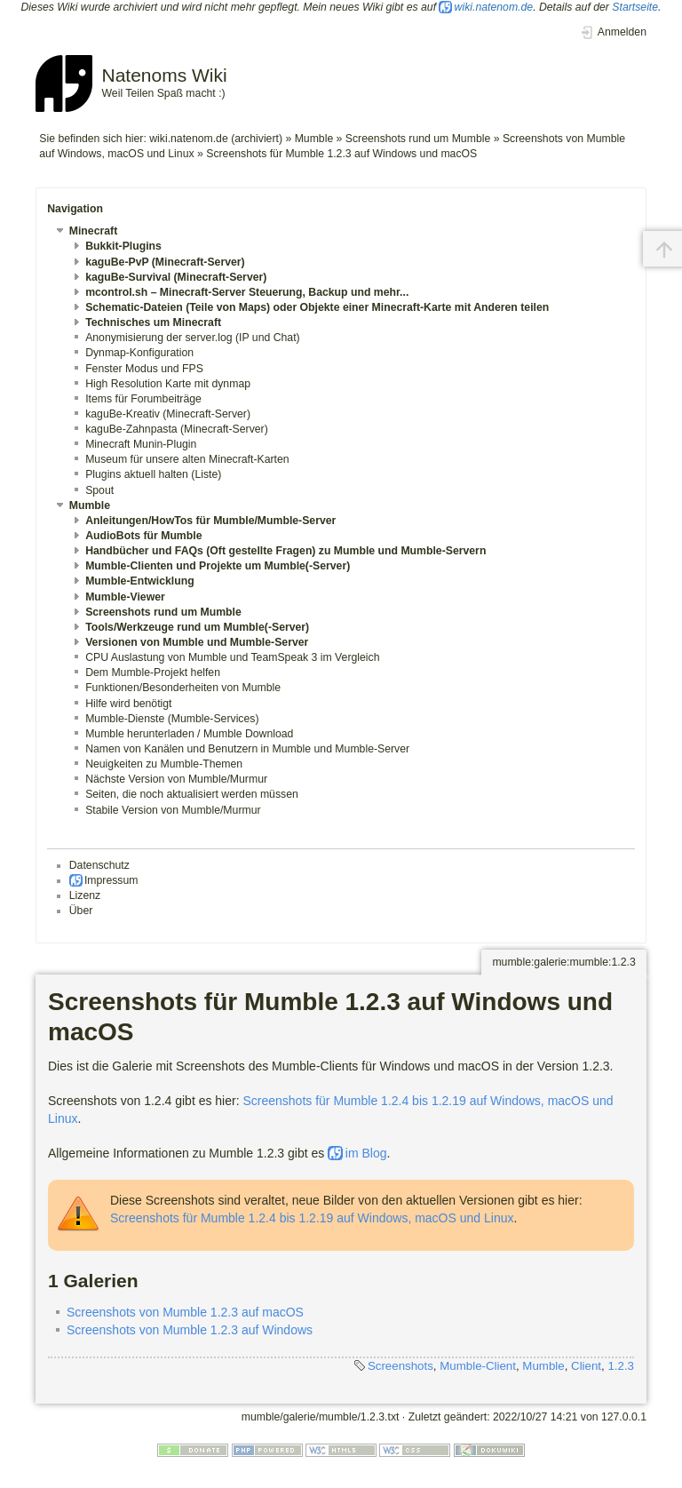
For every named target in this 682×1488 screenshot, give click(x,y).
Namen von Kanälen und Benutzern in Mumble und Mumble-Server (247, 749)
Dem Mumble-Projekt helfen (152, 672)
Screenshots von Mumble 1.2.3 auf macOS (185, 1312)
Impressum (111, 880)
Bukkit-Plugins (123, 246)
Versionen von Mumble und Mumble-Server (196, 642)
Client (586, 1366)
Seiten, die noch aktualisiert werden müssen (191, 794)
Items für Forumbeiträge (143, 399)
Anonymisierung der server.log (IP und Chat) (192, 337)
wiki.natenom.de (494, 7)
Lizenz (84, 895)
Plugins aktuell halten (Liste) (153, 474)
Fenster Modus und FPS (144, 368)
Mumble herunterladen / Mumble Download (189, 734)
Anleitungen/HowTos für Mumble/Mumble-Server (210, 520)
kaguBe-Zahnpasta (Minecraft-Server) (176, 429)
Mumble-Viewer (125, 597)
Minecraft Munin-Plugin (140, 444)
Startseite (635, 7)
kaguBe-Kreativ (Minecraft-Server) (167, 414)
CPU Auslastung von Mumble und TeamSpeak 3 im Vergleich (232, 657)
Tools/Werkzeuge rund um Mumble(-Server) (197, 627)
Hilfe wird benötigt (128, 703)
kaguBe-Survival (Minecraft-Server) (175, 277)
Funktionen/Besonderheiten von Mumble (183, 687)
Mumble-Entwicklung (139, 581)
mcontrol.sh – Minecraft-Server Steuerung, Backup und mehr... (246, 292)
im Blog (366, 1153)
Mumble (314, 138)
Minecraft (93, 231)
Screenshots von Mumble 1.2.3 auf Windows (190, 1330)
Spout (99, 490)
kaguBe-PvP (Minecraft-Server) (165, 262)
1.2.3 (620, 1366)
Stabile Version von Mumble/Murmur (172, 810)
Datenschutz (99, 865)
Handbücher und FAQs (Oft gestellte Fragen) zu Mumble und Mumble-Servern (285, 551)
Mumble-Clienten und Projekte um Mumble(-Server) (217, 566)
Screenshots (400, 1366)
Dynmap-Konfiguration (139, 352)
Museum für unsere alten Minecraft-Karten (187, 459)
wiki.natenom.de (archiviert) (215, 138)
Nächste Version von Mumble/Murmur (176, 779)
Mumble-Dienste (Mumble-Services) (171, 718)
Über (81, 910)
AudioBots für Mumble (143, 535)
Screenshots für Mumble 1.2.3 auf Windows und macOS (341, 153)
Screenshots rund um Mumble (417, 138)
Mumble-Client (478, 1366)
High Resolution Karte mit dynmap (167, 384)
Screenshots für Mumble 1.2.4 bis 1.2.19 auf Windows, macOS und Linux (311, 1218)
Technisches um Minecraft (153, 322)
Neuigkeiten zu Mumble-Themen (163, 764)
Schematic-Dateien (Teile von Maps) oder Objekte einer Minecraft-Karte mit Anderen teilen (317, 307)
